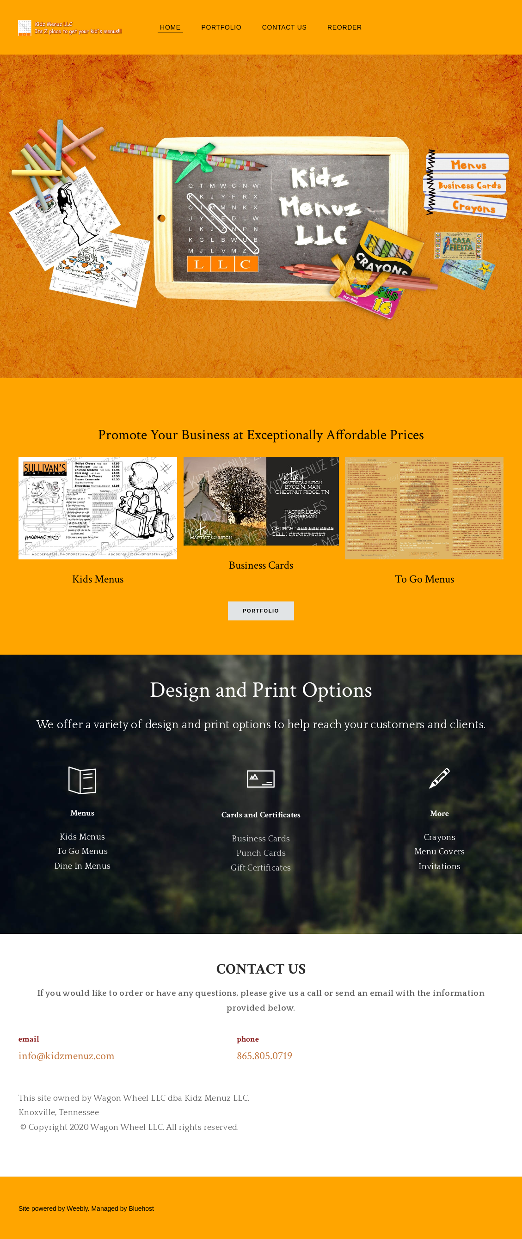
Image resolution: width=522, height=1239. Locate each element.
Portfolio (221, 27)
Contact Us (284, 27)
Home (170, 27)
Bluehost (141, 1209)
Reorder (344, 27)
